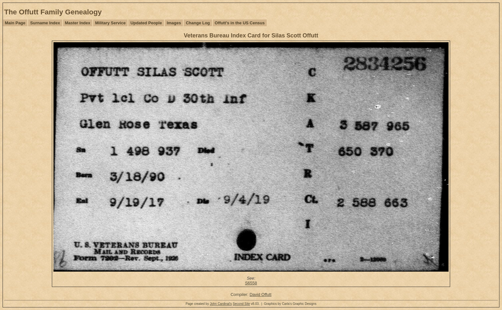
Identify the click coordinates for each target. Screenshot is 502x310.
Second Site (241, 304)
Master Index (77, 22)
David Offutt (260, 294)
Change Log (198, 22)
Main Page (15, 22)
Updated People (146, 22)
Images (174, 22)
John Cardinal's (221, 304)
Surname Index (45, 22)
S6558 (251, 283)
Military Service (110, 22)
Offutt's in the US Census (240, 22)
